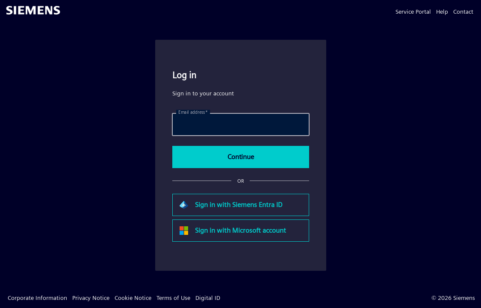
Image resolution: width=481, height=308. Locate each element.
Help (442, 11)
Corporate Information (37, 297)
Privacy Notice (90, 297)
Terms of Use (173, 297)
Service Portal (413, 11)
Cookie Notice (133, 297)
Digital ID (207, 297)
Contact (463, 11)
